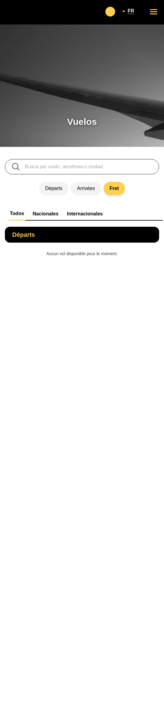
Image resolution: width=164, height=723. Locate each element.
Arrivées (86, 188)
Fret (114, 188)
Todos (17, 213)
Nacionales (45, 213)
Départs (53, 188)
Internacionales (85, 213)
